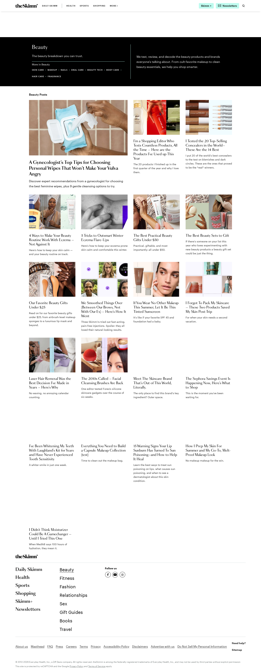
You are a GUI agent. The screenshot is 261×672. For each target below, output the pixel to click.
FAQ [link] (50, 646)
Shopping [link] (99, 6)
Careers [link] (71, 646)
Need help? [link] (239, 643)
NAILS (64, 69)
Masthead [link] (37, 646)
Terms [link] (84, 646)
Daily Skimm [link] (49, 6)
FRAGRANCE (54, 76)
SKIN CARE (38, 69)
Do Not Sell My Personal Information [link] (202, 646)
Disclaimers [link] (140, 646)
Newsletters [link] (27, 609)
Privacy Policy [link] (76, 666)
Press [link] (59, 646)
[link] (26, 6)
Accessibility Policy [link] (116, 646)
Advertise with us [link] (163, 646)
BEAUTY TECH (95, 69)
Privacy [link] (96, 646)
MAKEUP (52, 69)
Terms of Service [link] (96, 666)
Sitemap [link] (237, 649)
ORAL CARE (77, 69)
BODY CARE (112, 69)
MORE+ (114, 6)
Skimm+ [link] (24, 601)
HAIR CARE (38, 76)
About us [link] (21, 646)
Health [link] (70, 6)
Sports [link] (84, 6)
